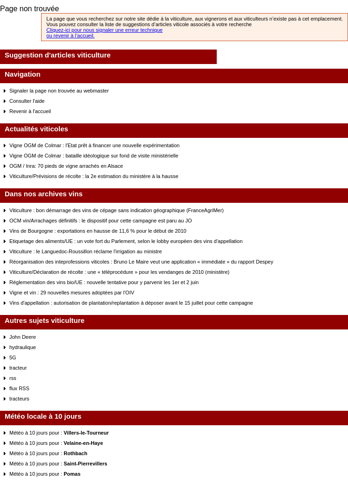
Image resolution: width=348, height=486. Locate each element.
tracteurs (19, 398)
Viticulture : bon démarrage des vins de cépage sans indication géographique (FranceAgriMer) (116, 210)
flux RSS (19, 388)
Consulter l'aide (26, 101)
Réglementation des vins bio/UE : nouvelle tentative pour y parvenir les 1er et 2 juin (104, 282)
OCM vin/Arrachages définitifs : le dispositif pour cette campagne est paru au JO (100, 220)
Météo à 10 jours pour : (59, 433)
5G (12, 357)
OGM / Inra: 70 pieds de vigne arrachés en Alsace (66, 166)
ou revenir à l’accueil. (70, 35)
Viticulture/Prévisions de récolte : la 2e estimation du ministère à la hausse (93, 176)
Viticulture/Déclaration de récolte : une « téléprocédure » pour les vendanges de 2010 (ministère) (119, 272)
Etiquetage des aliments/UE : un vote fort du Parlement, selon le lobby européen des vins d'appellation (125, 241)
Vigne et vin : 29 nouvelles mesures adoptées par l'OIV (71, 292)
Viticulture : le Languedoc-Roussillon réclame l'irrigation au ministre (85, 251)
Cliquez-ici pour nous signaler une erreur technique (104, 30)
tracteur (18, 368)
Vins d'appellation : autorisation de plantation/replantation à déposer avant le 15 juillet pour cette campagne (131, 303)
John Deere (22, 337)
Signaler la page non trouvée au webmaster (59, 90)
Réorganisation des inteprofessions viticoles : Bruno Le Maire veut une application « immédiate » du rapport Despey (141, 261)
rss (12, 378)
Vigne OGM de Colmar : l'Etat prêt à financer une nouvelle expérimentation (94, 145)
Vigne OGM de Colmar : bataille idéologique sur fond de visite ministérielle (93, 155)
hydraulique (22, 347)
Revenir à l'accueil (30, 111)
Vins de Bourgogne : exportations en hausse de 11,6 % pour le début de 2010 (97, 231)
